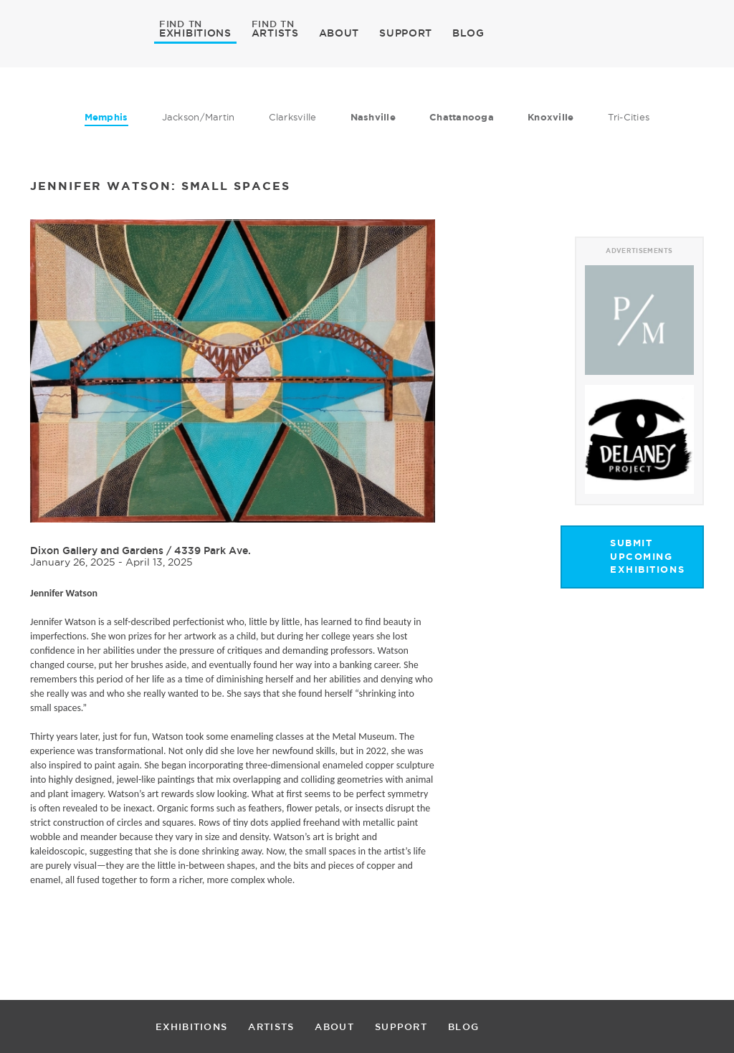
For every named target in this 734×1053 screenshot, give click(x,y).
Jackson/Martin (198, 117)
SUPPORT (405, 33)
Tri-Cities (629, 117)
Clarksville (293, 117)
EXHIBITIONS (195, 32)
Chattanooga (461, 117)
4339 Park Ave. (212, 550)
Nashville (373, 117)
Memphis (106, 117)
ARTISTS (275, 32)
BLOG (468, 33)
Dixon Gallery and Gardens (96, 550)
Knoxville (550, 117)
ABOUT (339, 33)
